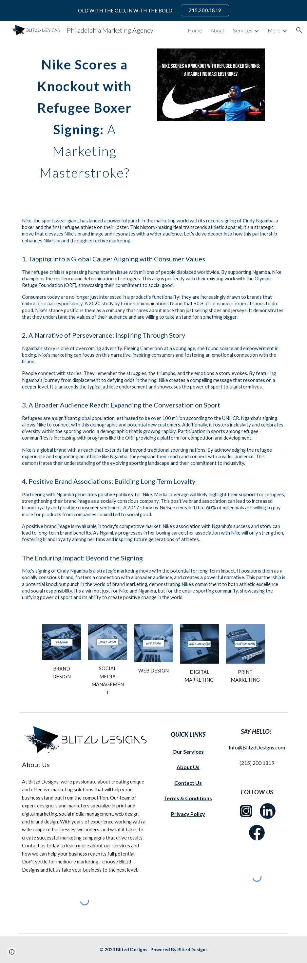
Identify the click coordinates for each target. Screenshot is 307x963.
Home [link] (195, 30)
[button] (299, 30)
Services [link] (242, 30)
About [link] (217, 30)
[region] (153, 10)
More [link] (274, 30)
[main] (84, 115)
